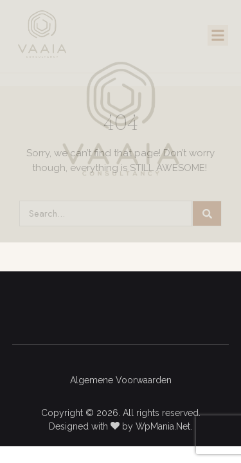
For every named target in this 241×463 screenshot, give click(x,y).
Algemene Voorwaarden (121, 380)
